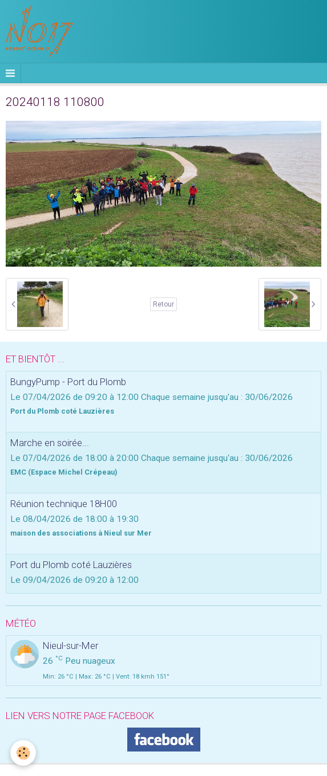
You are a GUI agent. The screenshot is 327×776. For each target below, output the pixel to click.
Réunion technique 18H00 (63, 503)
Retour (163, 304)
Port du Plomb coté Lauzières (71, 564)
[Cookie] (23, 753)
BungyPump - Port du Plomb (68, 381)
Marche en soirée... (49, 442)
